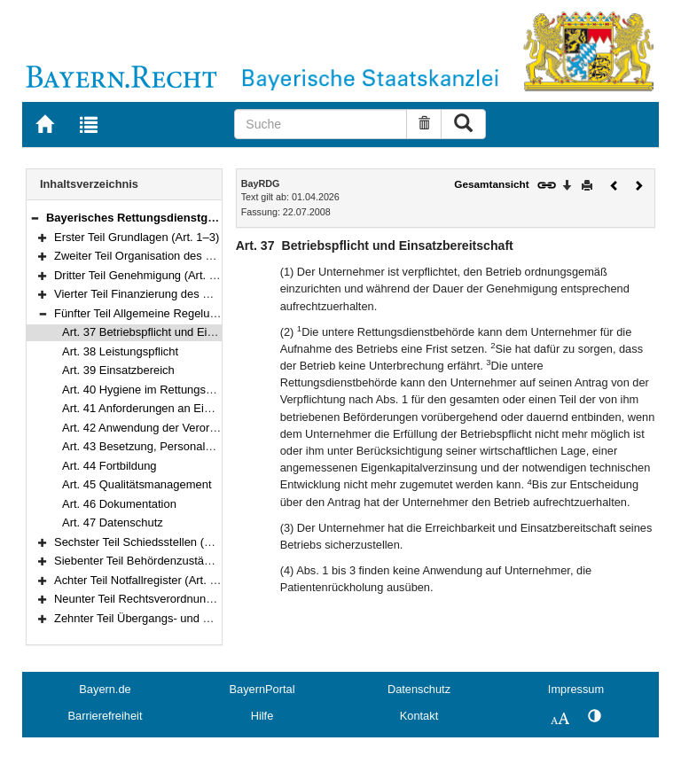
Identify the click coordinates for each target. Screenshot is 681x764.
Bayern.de (104, 689)
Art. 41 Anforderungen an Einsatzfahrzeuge (172, 408)
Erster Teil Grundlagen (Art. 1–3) (136, 237)
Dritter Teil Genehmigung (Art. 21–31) (149, 275)
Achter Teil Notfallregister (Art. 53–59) (150, 580)
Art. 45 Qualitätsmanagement (136, 484)
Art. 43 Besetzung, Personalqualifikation (164, 446)
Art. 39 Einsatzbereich (118, 370)
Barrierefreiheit (105, 715)
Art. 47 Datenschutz (112, 522)
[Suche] (320, 124)
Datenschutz (418, 689)
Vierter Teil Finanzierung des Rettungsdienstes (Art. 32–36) (204, 293)
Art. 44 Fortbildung (109, 465)
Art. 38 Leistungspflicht (120, 351)
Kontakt (419, 715)
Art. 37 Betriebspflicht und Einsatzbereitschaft (178, 332)
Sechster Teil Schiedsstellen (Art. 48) (147, 542)
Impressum (576, 689)
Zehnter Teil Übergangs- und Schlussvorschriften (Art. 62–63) (210, 618)
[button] (34, 217)
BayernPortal (262, 689)
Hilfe (262, 715)
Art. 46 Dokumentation (119, 504)
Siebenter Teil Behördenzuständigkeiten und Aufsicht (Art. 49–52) (220, 560)
